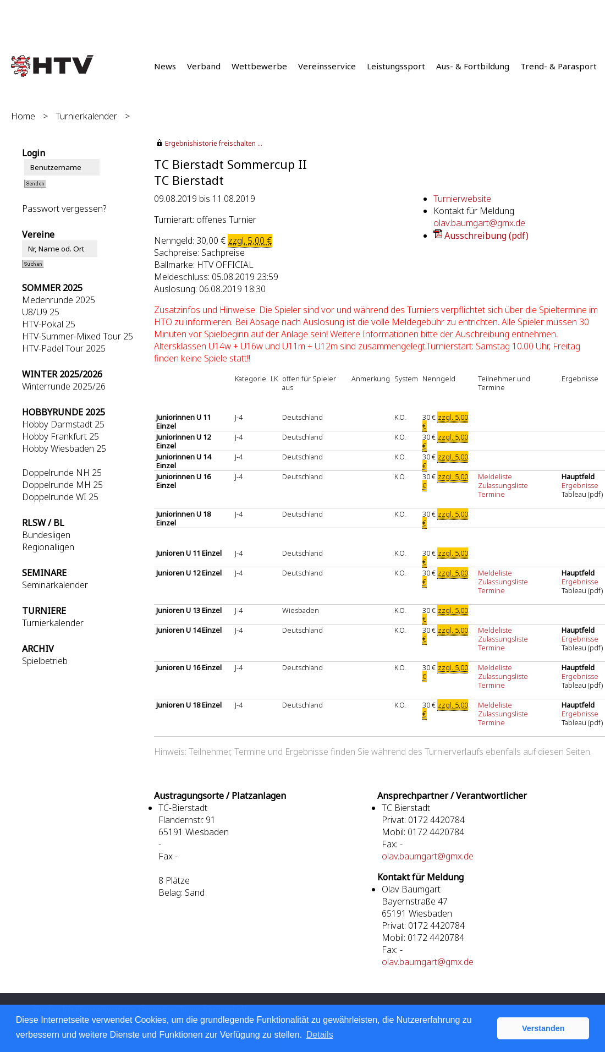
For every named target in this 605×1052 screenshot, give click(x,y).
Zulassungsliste (503, 485)
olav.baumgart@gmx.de (479, 223)
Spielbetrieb (45, 661)
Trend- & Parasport (558, 66)
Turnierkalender (86, 116)
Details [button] (319, 1034)
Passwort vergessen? (64, 208)
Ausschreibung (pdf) (486, 235)
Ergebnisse (581, 485)
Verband (204, 66)
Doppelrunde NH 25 (62, 473)
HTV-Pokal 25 (48, 324)
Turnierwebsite (462, 199)
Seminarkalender (55, 585)
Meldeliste (495, 476)
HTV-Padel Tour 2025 (64, 348)
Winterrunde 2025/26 (64, 386)
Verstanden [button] (543, 1028)
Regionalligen (48, 547)
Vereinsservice (327, 66)
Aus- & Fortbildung (472, 66)
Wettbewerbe (259, 66)
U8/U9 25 (40, 312)
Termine (491, 494)
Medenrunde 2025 (58, 300)
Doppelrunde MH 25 (62, 485)
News (165, 66)
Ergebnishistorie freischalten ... (213, 143)
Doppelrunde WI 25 (60, 497)
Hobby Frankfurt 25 (60, 436)
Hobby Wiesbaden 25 (64, 448)
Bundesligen (46, 535)
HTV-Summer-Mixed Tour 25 (77, 336)
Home (23, 116)
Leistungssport (396, 66)
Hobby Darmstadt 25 (63, 424)
